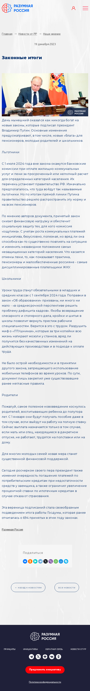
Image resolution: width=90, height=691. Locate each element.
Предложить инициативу (45, 669)
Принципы (9, 649)
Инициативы (30, 649)
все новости (66, 587)
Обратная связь (54, 649)
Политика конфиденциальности (45, 682)
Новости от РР (78, 649)
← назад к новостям (28, 587)
